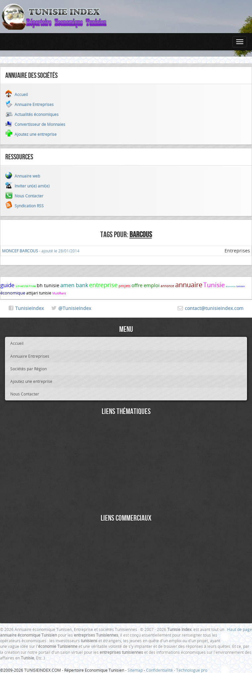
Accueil (17, 343)
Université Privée (26, 286)
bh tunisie (48, 285)
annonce (167, 286)
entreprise (103, 285)
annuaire (188, 284)
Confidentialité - (161, 670)
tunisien (240, 286)
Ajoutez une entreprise (31, 381)
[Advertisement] (126, 465)
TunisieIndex (29, 308)
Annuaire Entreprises (29, 356)
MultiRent (59, 293)
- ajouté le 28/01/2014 (40, 250)
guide (7, 285)
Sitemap (135, 670)
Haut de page (239, 629)
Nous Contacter (24, 393)
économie (230, 286)
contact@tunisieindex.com (214, 308)
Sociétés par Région (28, 368)
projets (124, 285)
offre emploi (145, 285)
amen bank (74, 285)
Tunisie (214, 285)
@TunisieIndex (74, 308)
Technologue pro (191, 670)
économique (12, 293)
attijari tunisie (38, 292)
